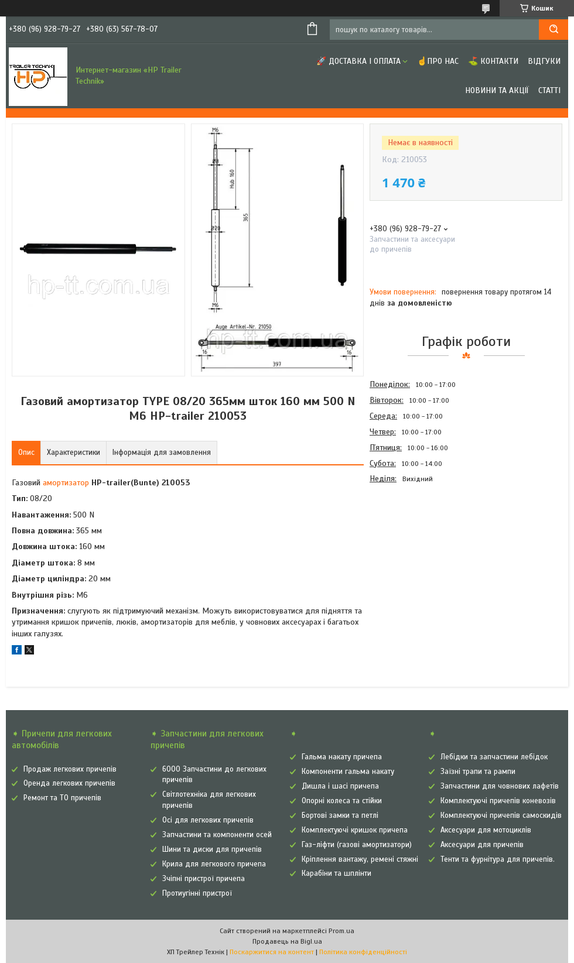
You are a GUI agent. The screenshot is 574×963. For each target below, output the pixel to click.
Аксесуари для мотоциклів (485, 830)
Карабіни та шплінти (336, 873)
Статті (549, 90)
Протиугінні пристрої (197, 893)
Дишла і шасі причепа (340, 786)
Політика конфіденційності (363, 952)
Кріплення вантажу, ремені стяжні (360, 859)
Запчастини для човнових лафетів (499, 786)
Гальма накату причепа (342, 757)
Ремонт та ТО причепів (62, 798)
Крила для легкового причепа (214, 864)
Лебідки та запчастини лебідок (494, 757)
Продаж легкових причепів (70, 769)
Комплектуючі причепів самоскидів (501, 815)
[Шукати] (553, 29)
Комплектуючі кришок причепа (355, 830)
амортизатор (66, 483)
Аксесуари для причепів (482, 844)
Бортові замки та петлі (340, 815)
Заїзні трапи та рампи (477, 771)
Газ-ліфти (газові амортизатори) (357, 844)
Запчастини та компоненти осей (217, 834)
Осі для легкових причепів (208, 820)
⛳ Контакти (493, 61)
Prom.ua (341, 931)
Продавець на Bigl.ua (287, 941)
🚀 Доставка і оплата (358, 61)
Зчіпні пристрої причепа (203, 878)
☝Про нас (438, 61)
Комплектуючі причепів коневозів (498, 801)
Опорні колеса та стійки (342, 801)
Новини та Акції (497, 90)
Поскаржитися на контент (272, 952)
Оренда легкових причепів (69, 783)
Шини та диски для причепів (212, 849)
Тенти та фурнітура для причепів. (497, 859)
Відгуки (544, 61)
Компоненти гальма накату (348, 771)
